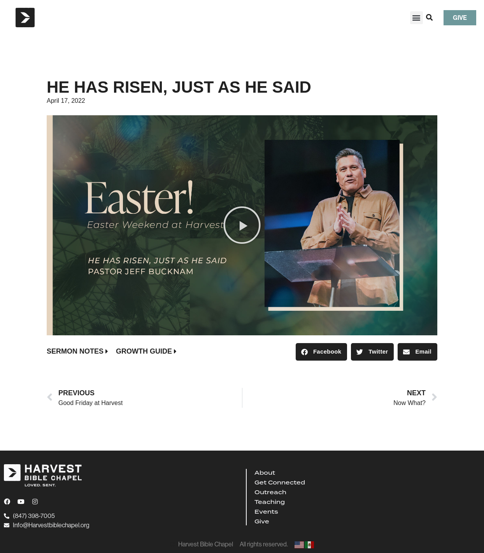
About (264, 473)
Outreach (270, 492)
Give (261, 521)
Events (266, 512)
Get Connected (279, 482)
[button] (416, 17)
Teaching (269, 502)
